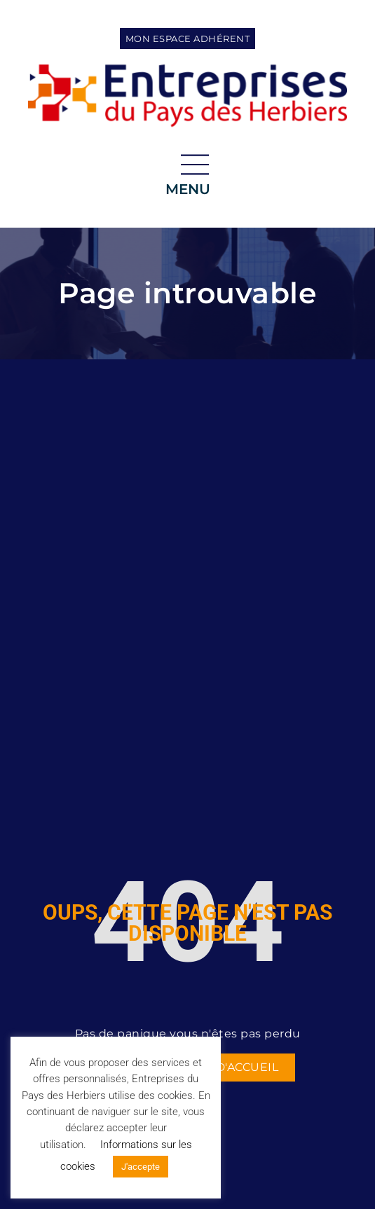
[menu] (195, 165)
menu (187, 189)
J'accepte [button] (140, 1166)
